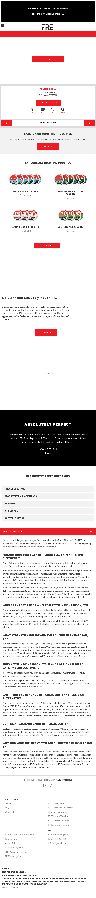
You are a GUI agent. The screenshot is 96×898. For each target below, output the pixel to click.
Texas (39, 780)
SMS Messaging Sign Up (16, 852)
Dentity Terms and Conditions (19, 834)
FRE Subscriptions (14, 856)
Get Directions (48, 102)
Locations (29, 780)
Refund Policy (11, 839)
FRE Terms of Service (58, 816)
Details (42, 110)
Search (62, 110)
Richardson (49, 780)
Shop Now (48, 59)
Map (32, 110)
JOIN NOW (48, 373)
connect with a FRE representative (60, 764)
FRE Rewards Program (58, 820)
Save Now (48, 146)
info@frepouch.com (57, 843)
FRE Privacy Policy (57, 803)
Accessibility (11, 843)
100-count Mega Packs (74, 656)
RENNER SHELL (48, 89)
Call (52, 110)
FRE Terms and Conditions (60, 807)
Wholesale (10, 812)
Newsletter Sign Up (14, 847)
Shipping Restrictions (58, 812)
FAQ (7, 807)
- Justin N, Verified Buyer (48, 451)
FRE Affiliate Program (58, 825)
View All (47, 245)
